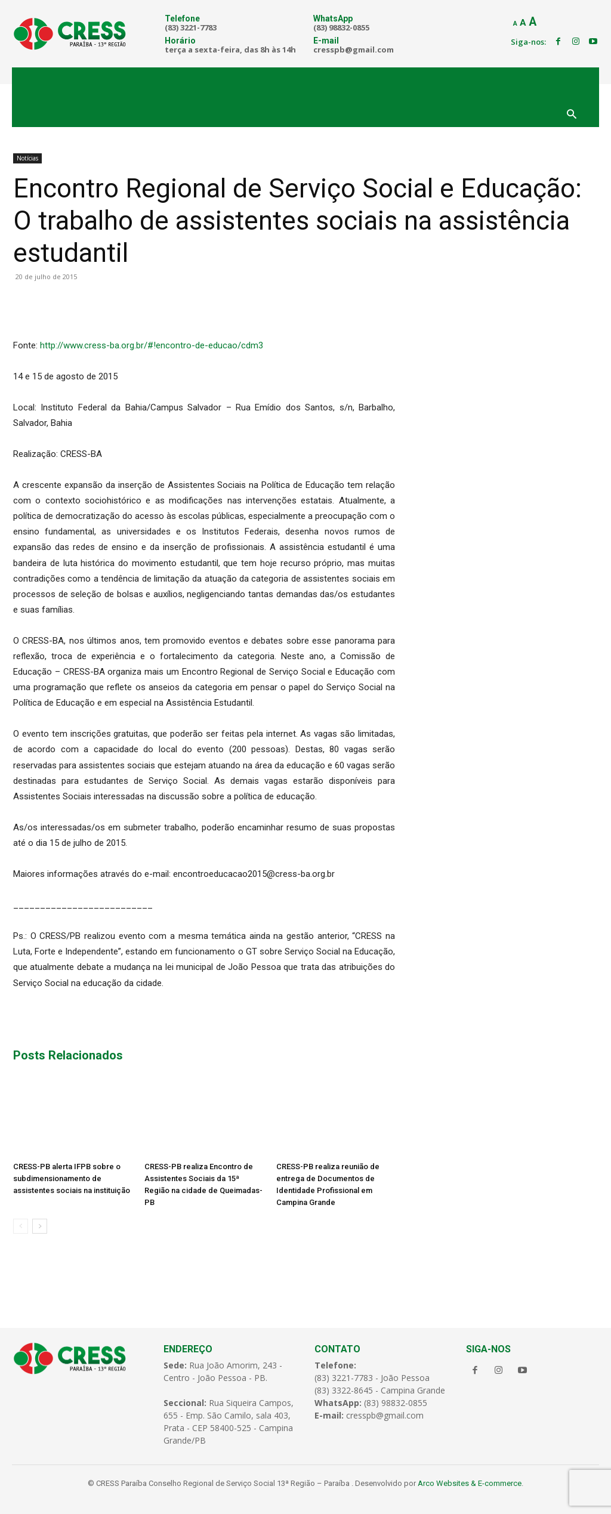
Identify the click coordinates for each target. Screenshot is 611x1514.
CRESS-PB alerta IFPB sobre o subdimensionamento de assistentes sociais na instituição (71, 1178)
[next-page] (39, 1226)
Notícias (27, 158)
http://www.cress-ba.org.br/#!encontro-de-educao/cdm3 (151, 345)
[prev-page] (20, 1226)
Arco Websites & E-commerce (469, 1483)
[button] (572, 115)
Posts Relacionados (68, 1055)
